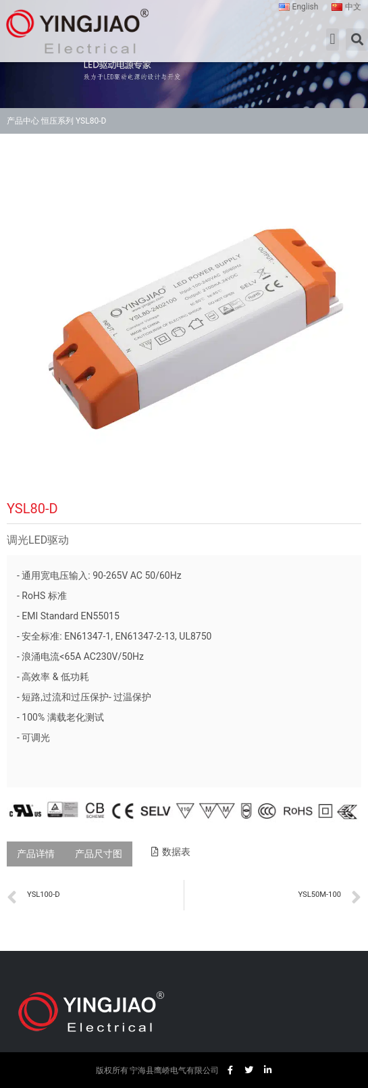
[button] (332, 39)
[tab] (36, 853)
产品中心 (23, 121)
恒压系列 (57, 121)
